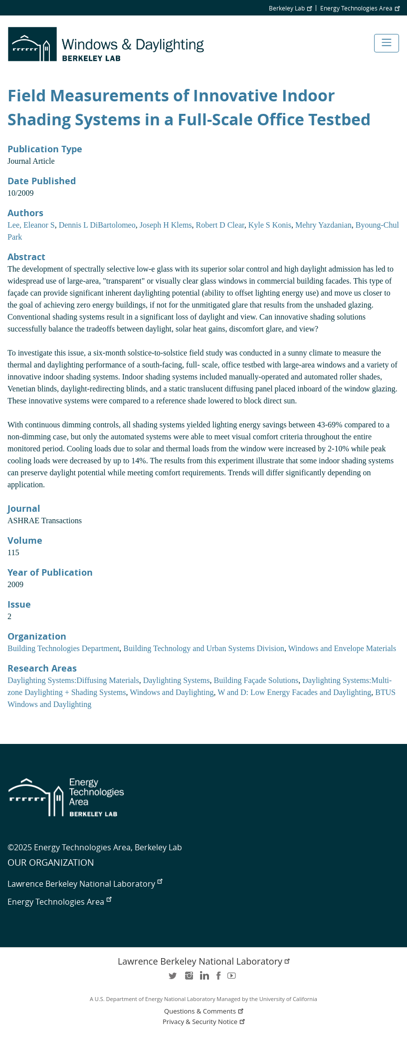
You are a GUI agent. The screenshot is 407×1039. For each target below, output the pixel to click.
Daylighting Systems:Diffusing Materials (73, 680)
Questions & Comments (204, 1011)
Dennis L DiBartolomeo (97, 225)
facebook (218, 979)
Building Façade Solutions (255, 680)
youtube (233, 979)
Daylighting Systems (176, 680)
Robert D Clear (220, 225)
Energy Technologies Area (360, 8)
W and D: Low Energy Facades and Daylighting (294, 692)
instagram (189, 979)
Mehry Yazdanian (323, 225)
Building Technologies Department (63, 648)
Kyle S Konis (269, 225)
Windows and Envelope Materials (342, 648)
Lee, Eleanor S (31, 225)
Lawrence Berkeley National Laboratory (84, 883)
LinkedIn (203, 979)
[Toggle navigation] (386, 43)
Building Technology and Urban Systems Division (203, 648)
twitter (174, 979)
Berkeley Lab (290, 8)
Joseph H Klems (166, 225)
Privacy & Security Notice (204, 1022)
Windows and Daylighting (171, 692)
